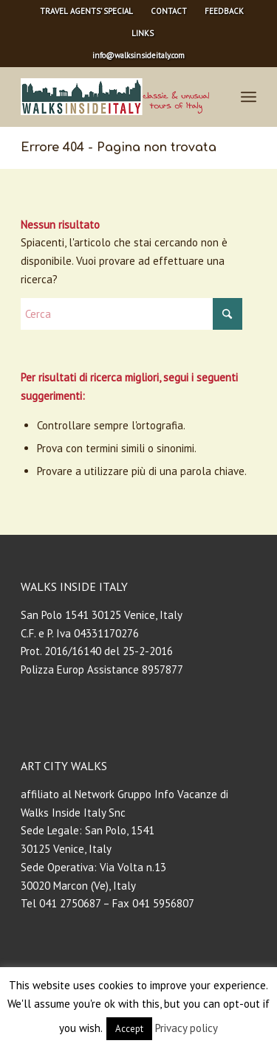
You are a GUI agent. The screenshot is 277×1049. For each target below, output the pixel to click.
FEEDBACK (224, 11)
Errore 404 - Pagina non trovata (118, 147)
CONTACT (169, 11)
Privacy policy (186, 1028)
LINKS (142, 33)
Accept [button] (129, 1028)
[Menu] (248, 96)
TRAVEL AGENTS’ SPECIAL (86, 11)
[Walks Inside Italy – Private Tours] (115, 96)
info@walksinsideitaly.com (138, 55)
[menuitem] (87, 11)
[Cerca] (131, 314)
